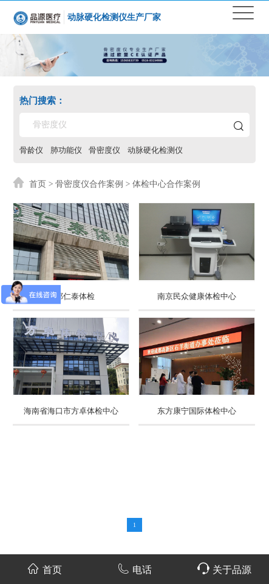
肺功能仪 (66, 149)
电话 (134, 568)
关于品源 (224, 568)
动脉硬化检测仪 (155, 149)
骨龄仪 (31, 149)
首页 (37, 183)
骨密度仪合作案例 (89, 183)
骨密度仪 (104, 149)
